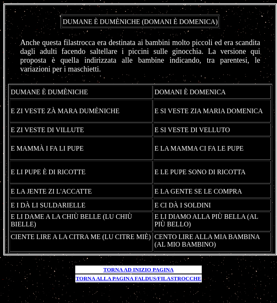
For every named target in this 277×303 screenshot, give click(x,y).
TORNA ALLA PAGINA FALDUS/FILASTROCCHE (138, 278)
